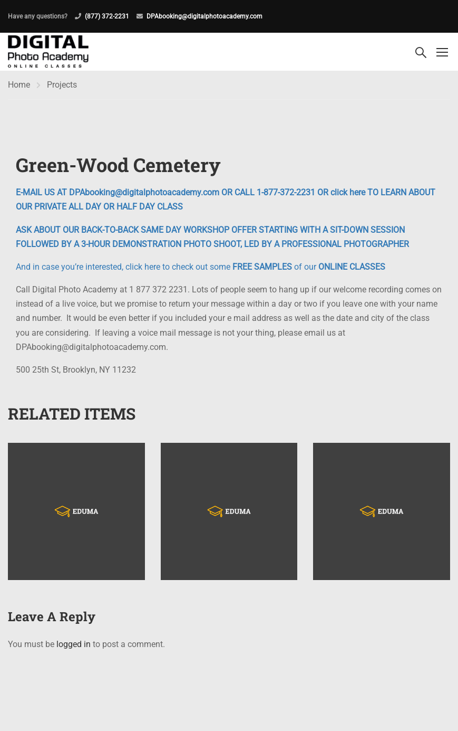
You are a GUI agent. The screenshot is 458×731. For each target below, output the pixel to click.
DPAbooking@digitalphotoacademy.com (204, 16)
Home (19, 85)
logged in (73, 644)
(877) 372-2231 (107, 16)
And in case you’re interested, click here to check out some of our (200, 267)
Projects (62, 85)
